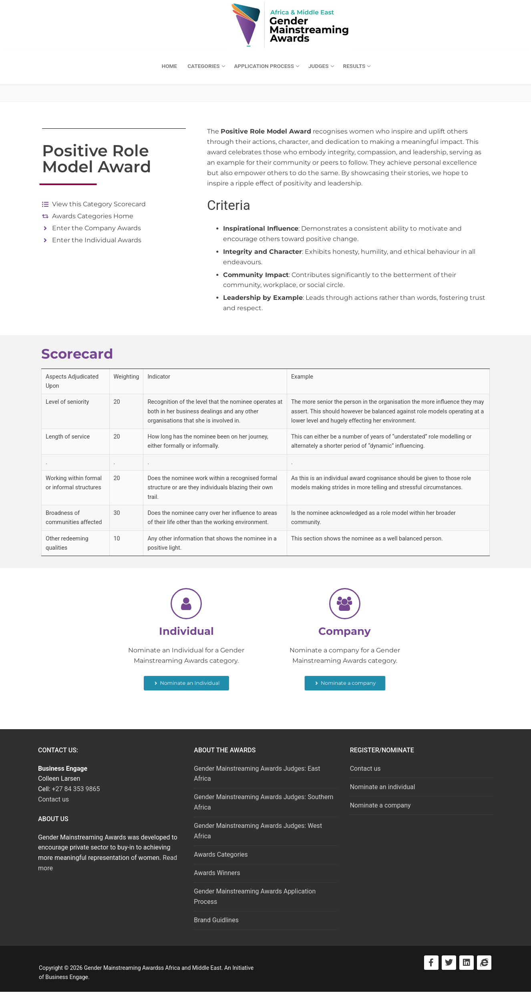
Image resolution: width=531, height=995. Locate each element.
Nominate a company (380, 805)
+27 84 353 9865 (76, 789)
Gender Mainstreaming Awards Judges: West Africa (258, 831)
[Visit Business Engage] (484, 962)
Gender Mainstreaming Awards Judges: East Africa (257, 774)
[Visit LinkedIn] (466, 962)
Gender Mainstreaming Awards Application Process (255, 896)
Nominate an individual (382, 787)
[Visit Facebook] (431, 962)
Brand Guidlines (216, 920)
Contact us (53, 799)
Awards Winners (217, 873)
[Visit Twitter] (449, 962)
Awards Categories (220, 854)
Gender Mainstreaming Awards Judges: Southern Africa (263, 802)
